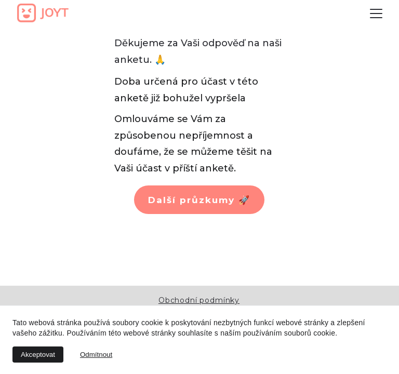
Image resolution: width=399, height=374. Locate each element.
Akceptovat (38, 354)
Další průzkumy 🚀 (199, 200)
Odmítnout (96, 354)
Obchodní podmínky (199, 300)
